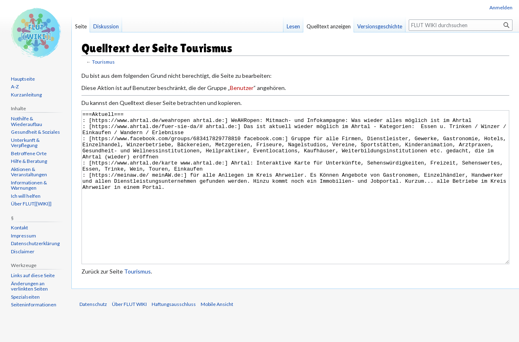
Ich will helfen (26, 196)
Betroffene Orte (29, 153)
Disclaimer (22, 251)
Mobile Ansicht (217, 334)
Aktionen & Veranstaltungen (29, 172)
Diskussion (106, 26)
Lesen (293, 26)
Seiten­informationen (33, 304)
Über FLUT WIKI (129, 334)
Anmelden (501, 7)
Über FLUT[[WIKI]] (31, 204)
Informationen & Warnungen (29, 185)
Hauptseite (23, 79)
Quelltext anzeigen (329, 26)
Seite (81, 26)
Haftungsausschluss (174, 334)
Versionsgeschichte (379, 26)
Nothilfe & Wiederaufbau (26, 121)
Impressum (23, 236)
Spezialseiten (25, 297)
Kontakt (19, 227)
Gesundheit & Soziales (35, 132)
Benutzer (241, 87)
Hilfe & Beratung (29, 161)
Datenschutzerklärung (35, 243)
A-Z (15, 86)
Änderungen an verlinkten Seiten (29, 286)
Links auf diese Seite (33, 275)
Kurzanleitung (26, 95)
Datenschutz (93, 334)
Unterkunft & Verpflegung (25, 143)
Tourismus (103, 62)
